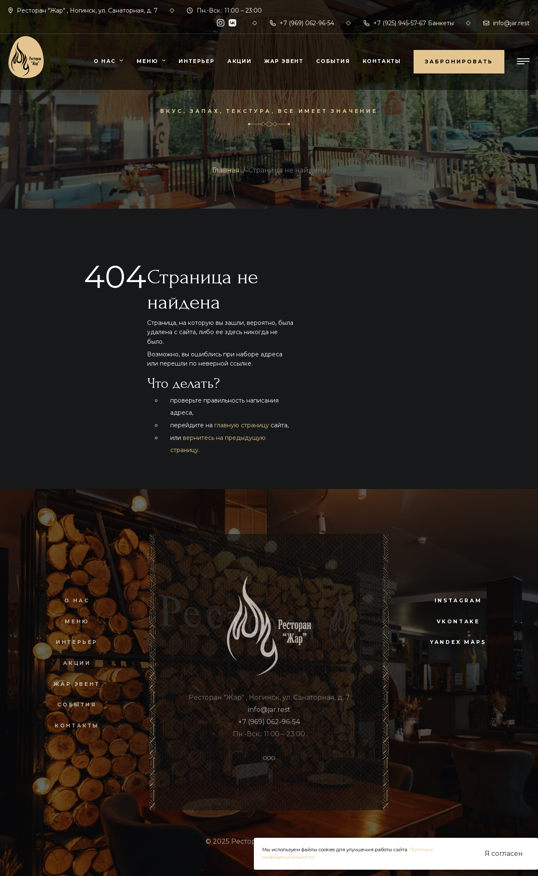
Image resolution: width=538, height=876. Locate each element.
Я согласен (504, 854)
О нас (105, 61)
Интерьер (196, 61)
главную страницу (241, 425)
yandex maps (458, 642)
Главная (226, 170)
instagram (458, 600)
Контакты (382, 61)
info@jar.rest (506, 23)
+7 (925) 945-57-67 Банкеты (409, 23)
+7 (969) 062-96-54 (302, 23)
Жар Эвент (283, 61)
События (333, 61)
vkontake (458, 621)
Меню (147, 61)
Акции (239, 61)
